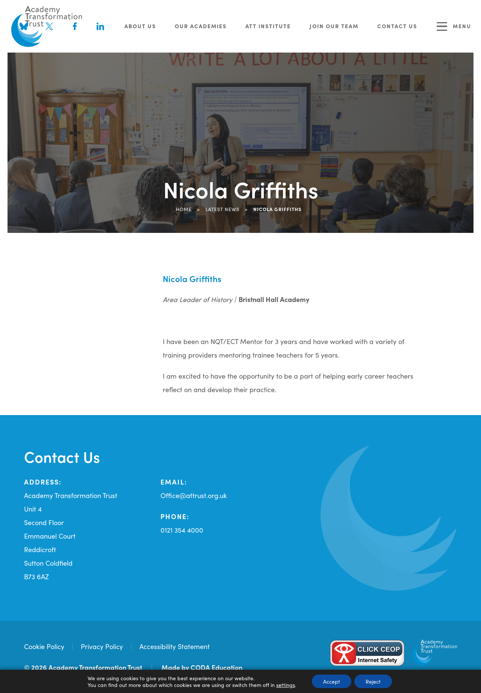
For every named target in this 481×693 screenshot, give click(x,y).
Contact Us (397, 26)
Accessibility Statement (174, 646)
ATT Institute (268, 26)
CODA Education (216, 667)
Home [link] (184, 208)
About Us (140, 26)
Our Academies (201, 26)
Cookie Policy (44, 646)
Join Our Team (334, 26)
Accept (331, 681)
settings (285, 684)
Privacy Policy (102, 646)
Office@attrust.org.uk (193, 495)
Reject (373, 681)
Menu (454, 26)
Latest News (222, 208)
